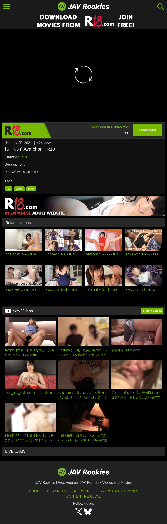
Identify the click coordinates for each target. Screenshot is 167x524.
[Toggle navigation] (6, 6)
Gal (8, 189)
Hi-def (31, 189)
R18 (23, 157)
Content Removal (83, 496)
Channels (56, 491)
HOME (34, 491)
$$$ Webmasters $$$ (119, 491)
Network (83, 491)
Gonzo (19, 189)
